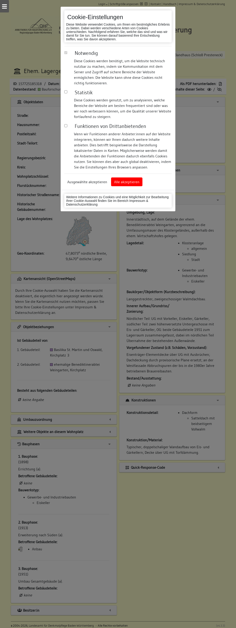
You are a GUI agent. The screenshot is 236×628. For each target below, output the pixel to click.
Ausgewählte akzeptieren (87, 182)
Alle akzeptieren (126, 182)
